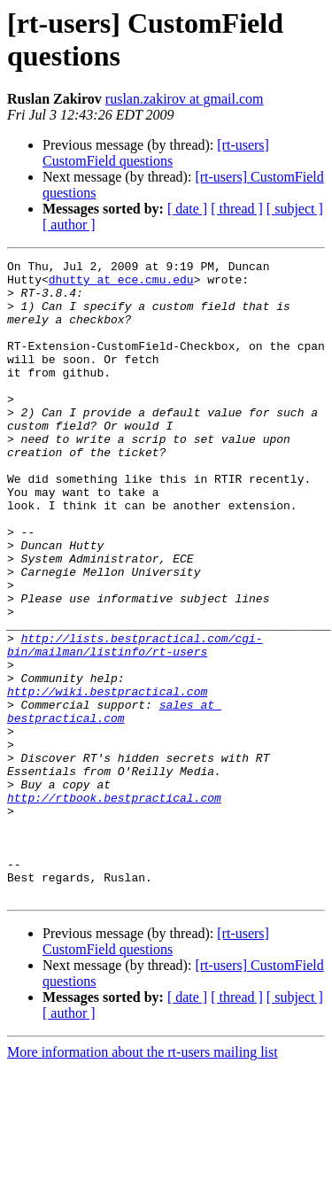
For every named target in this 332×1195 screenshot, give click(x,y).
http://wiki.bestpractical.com (107, 779)
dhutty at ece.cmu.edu (121, 284)
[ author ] (69, 224)
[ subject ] (294, 208)
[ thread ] (237, 208)
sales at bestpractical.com (114, 803)
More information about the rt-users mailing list (142, 1179)
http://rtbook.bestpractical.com (114, 906)
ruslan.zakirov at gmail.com (184, 98)
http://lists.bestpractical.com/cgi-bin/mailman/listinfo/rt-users (135, 723)
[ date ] (187, 208)
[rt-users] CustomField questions (155, 152)
